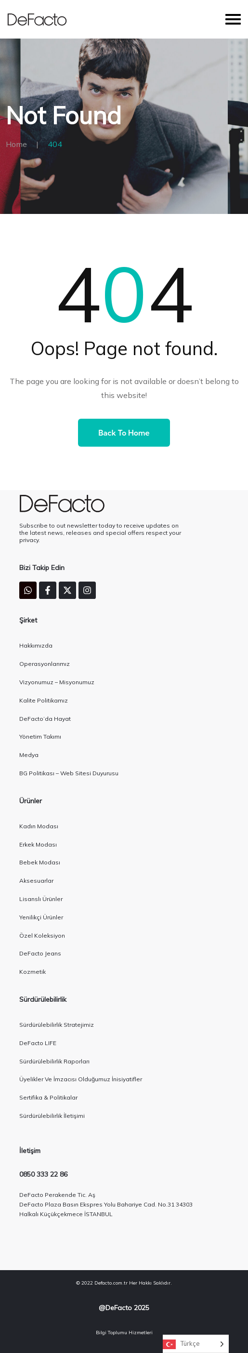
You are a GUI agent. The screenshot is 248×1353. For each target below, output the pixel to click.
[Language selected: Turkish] (196, 1344)
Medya (29, 754)
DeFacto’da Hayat (45, 718)
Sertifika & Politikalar (48, 1097)
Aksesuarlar (36, 880)
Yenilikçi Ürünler (41, 917)
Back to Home (123, 433)
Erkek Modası (38, 844)
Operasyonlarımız (44, 663)
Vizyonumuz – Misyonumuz (56, 682)
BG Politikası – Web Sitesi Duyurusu (68, 773)
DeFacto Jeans (40, 953)
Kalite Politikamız (43, 700)
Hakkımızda (35, 645)
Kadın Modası (38, 826)
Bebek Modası (39, 862)
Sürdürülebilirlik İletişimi (52, 1115)
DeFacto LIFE (37, 1043)
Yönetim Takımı (40, 736)
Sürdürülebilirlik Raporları (54, 1061)
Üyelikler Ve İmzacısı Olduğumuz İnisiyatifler (80, 1079)
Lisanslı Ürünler (41, 898)
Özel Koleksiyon (42, 935)
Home (16, 144)
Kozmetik (32, 971)
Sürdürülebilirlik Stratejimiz (56, 1024)
